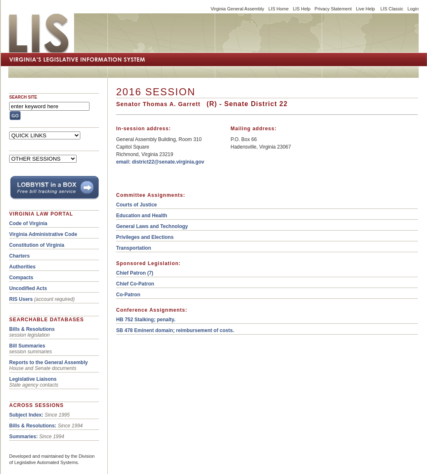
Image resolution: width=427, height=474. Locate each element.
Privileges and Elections (145, 237)
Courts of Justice (136, 205)
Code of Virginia (28, 223)
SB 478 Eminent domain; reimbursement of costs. (175, 330)
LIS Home (278, 8)
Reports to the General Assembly (48, 362)
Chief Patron (131, 273)
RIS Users (21, 299)
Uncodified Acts (28, 288)
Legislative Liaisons (33, 379)
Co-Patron (128, 295)
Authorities (22, 267)
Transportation (133, 248)
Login (413, 8)
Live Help (365, 8)
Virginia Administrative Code (43, 234)
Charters (19, 256)
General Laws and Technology (152, 226)
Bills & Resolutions (32, 329)
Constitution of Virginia (36, 245)
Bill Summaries (27, 346)
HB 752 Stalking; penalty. (145, 320)
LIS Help (301, 8)
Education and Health (141, 215)
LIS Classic (391, 8)
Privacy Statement (333, 8)
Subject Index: (26, 415)
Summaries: (23, 436)
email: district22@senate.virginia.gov (160, 162)
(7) (149, 273)
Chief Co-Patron (135, 284)
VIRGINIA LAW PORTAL (41, 214)
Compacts (21, 277)
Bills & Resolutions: (32, 426)
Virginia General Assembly (237, 8)
